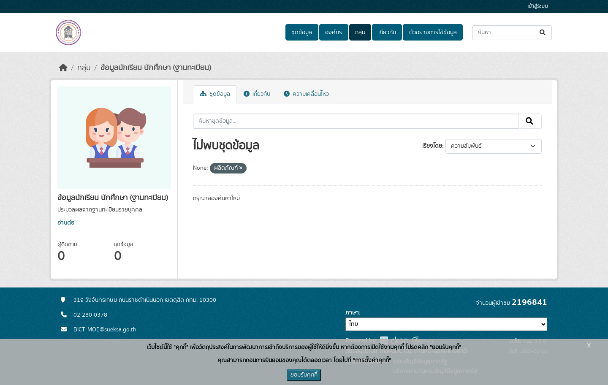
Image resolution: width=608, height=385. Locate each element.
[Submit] (543, 32)
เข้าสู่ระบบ (537, 7)
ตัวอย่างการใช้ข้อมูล (433, 32)
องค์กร (333, 32)
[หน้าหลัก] (63, 67)
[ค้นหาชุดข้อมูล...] (512, 32)
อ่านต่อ (65, 223)
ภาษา (352, 313)
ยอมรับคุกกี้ (304, 375)
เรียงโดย (432, 146)
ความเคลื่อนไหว (306, 94)
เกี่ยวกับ (387, 32)
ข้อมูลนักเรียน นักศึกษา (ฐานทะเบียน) (155, 67)
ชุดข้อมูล (301, 32)
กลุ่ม (360, 32)
